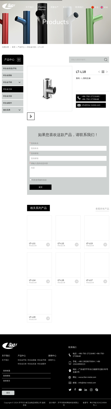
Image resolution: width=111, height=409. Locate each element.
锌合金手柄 (12, 82)
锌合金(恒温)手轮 (10, 68)
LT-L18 (41, 47)
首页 (13, 47)
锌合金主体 (31, 47)
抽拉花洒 (12, 110)
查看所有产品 (102, 208)
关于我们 (30, 7)
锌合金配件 (7, 103)
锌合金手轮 (22, 360)
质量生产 (54, 7)
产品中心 (42, 7)
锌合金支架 (7, 96)
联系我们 (79, 7)
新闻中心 (67, 7)
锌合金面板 (7, 75)
